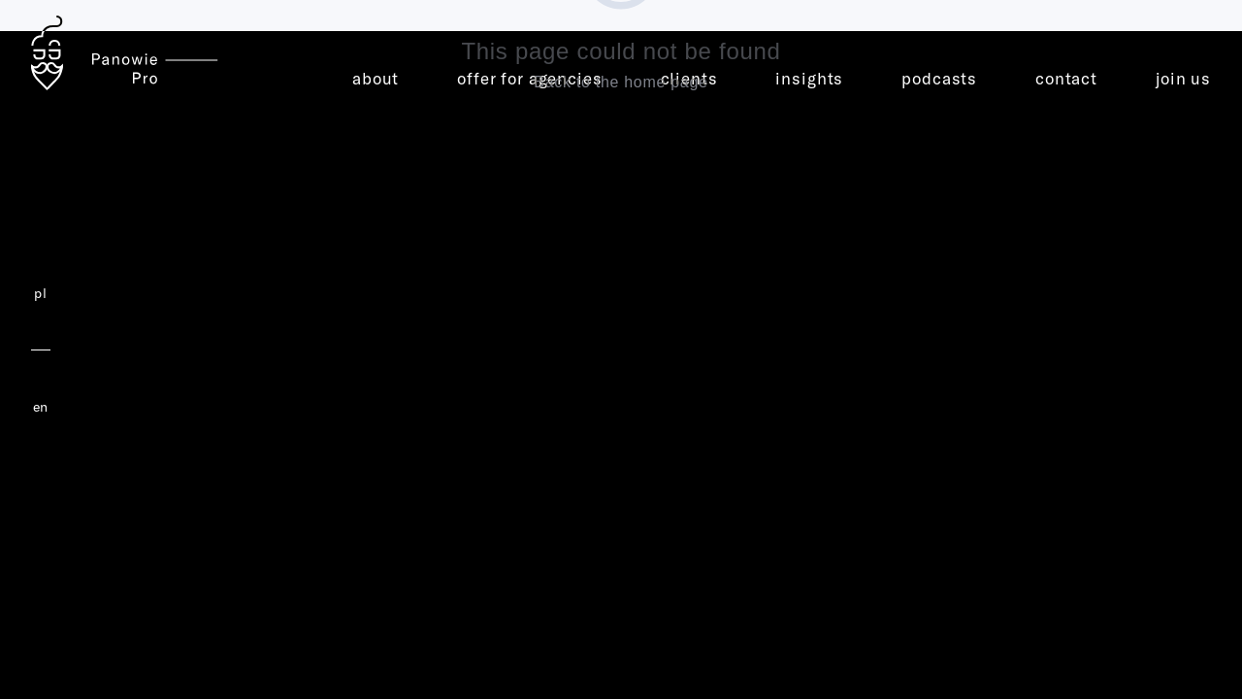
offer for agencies (529, 78)
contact (1066, 78)
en (41, 407)
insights (809, 78)
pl (40, 293)
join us (1183, 78)
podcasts (939, 78)
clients (689, 78)
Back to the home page (620, 82)
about (375, 78)
